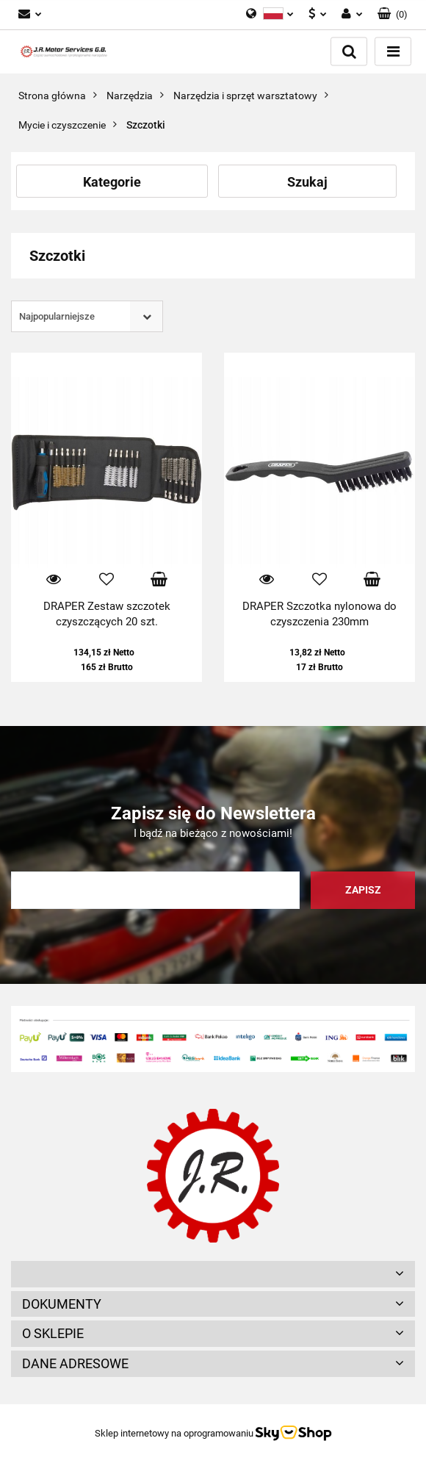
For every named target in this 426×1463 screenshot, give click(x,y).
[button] (392, 14)
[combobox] (87, 316)
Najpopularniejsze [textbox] (57, 316)
